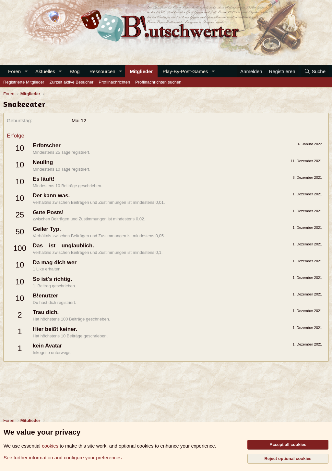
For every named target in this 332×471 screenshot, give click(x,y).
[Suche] (315, 71)
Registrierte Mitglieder (23, 82)
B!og (75, 71)
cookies (50, 446)
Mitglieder (141, 71)
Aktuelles (45, 71)
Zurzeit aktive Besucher (71, 82)
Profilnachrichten (114, 82)
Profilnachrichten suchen (158, 82)
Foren (14, 71)
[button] (25, 71)
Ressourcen (102, 71)
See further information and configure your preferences (63, 457)
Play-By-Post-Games (185, 71)
